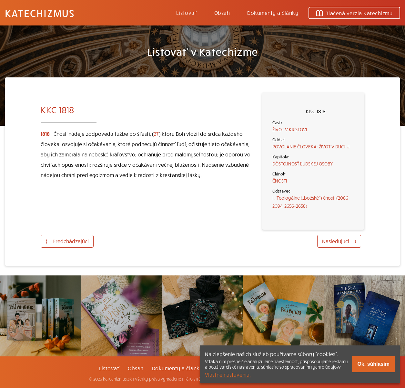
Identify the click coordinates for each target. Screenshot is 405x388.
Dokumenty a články (272, 12)
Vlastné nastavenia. (228, 374)
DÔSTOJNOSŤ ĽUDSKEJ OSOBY (302, 163)
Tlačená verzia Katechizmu (354, 13)
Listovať (186, 12)
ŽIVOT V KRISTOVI (289, 129)
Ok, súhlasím (373, 364)
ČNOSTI (279, 181)
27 (156, 133)
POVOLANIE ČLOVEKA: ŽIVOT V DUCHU (310, 146)
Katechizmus (40, 12)
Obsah (222, 12)
